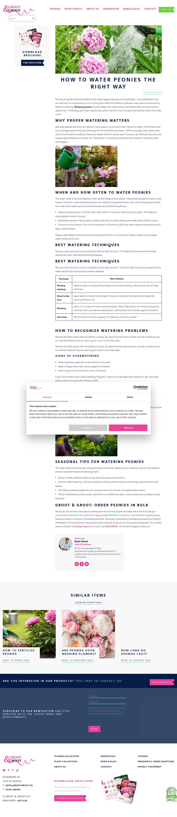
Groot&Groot (9, 6)
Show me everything (88, 602)
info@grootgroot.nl (83, 526)
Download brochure (72, 798)
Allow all (128, 428)
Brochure (165, 9)
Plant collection (66, 761)
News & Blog (107, 761)
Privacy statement (148, 766)
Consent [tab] (47, 397)
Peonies (60, 9)
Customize (88, 428)
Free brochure (32, 62)
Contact (146, 9)
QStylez (22, 800)
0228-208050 (111, 526)
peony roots (101, 515)
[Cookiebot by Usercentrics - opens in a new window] (135, 388)
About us (94, 9)
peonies (68, 127)
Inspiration (107, 755)
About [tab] (130, 397)
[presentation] (115, 718)
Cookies (141, 755)
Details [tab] (88, 397)
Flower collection (67, 755)
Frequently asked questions (155, 761)
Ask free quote (160, 679)
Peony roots (77, 9)
